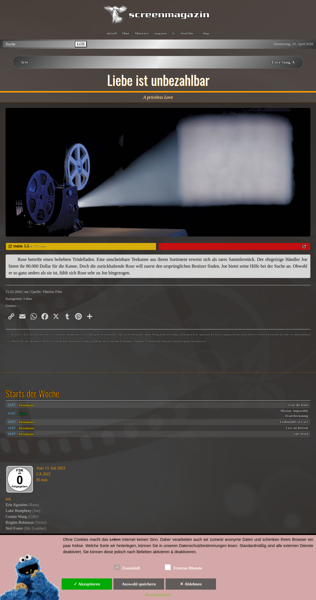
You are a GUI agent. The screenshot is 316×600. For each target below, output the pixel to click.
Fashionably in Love (294, 422)
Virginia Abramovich (193, 341)
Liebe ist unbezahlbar (295, 334)
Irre (24, 62)
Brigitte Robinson (102, 334)
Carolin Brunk (131, 334)
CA (117, 334)
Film (216, 334)
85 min (30, 334)
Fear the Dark (298, 405)
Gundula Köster (231, 334)
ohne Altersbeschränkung (77, 341)
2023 (20, 334)
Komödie (274, 334)
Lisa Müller (13, 341)
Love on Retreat (297, 428)
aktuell (112, 33)
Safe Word (300, 434)
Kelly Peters (258, 334)
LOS (81, 44)
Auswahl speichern (139, 584)
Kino (22, 413)
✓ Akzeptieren (87, 584)
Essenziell (127, 567)
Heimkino (26, 405)
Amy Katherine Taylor (74, 334)
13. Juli (10, 334)
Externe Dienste (183, 567)
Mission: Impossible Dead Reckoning (294, 413)
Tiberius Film (169, 341)
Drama (186, 334)
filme (125, 33)
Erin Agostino (202, 334)
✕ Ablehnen (191, 584)
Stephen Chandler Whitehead (140, 341)
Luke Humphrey (32, 341)
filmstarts (142, 33)
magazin (160, 33)
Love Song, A (283, 62)
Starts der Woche (32, 393)
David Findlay (171, 334)
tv (173, 33)
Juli (245, 334)
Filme (28, 299)
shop (206, 33)
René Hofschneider (108, 341)
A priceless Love (47, 334)
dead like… (189, 33)
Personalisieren (158, 594)
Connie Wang (150, 334)
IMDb (18, 246)
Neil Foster (52, 341)
